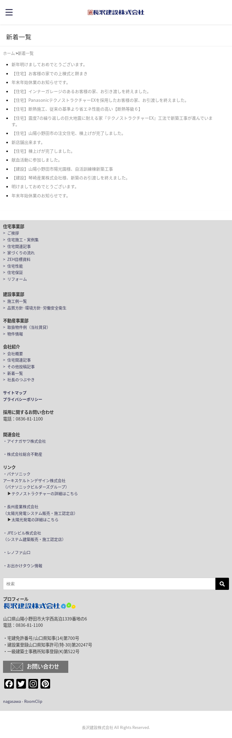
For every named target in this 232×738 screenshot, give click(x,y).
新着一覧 (26, 53)
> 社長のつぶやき (19, 379)
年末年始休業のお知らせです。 (40, 82)
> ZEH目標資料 (17, 259)
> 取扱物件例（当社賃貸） (26, 327)
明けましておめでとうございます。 (45, 186)
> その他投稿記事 (19, 366)
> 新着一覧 (13, 373)
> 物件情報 (13, 334)
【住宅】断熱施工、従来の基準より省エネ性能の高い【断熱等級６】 (77, 109)
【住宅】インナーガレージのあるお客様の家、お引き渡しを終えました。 (81, 91)
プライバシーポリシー (22, 399)
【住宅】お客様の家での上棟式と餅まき (49, 73)
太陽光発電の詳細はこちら (35, 519)
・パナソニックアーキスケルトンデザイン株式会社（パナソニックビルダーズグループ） (36, 480)
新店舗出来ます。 (28, 142)
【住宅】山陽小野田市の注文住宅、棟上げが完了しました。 (68, 133)
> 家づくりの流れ (19, 252)
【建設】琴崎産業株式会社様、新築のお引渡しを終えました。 (70, 178)
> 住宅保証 (13, 272)
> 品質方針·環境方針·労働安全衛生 (34, 308)
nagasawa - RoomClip (22, 701)
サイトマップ (15, 392)
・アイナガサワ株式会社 (24, 441)
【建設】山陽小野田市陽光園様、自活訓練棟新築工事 (62, 169)
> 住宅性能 (13, 266)
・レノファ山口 (17, 552)
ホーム (9, 53)
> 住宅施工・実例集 (21, 239)
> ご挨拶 (11, 233)
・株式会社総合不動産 (22, 454)
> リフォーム (15, 279)
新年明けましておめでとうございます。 (49, 64)
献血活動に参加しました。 (36, 160)
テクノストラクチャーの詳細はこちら (44, 493)
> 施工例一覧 (15, 301)
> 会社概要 (13, 353)
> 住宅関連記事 (17, 246)
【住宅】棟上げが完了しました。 (43, 151)
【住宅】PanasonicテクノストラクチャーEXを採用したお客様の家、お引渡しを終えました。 (100, 100)
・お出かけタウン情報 (22, 565)
